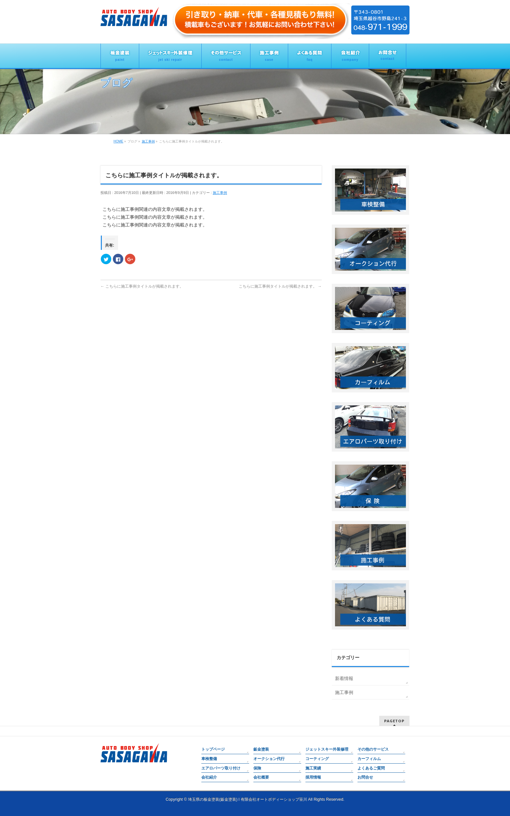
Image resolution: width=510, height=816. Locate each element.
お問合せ (365, 777)
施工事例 (220, 193)
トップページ (213, 749)
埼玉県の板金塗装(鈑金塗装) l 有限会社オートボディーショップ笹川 (247, 799)
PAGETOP (394, 721)
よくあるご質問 (371, 768)
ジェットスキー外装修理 (326, 749)
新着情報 (344, 678)
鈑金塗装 (261, 749)
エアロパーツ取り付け (220, 768)
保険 (257, 768)
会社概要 (261, 777)
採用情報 (313, 777)
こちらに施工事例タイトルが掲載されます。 (142, 286)
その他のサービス (373, 749)
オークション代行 (269, 758)
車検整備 (209, 758)
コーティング (317, 758)
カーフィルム (369, 758)
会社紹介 (209, 777)
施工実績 (313, 768)
